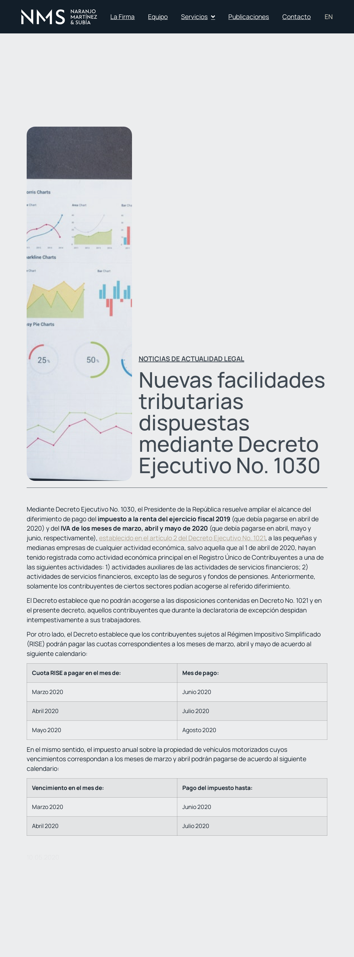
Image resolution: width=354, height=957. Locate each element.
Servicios (198, 16)
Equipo (158, 16)
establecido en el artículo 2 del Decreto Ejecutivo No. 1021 (182, 538)
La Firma (122, 16)
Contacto (296, 16)
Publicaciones (248, 16)
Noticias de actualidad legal (191, 358)
